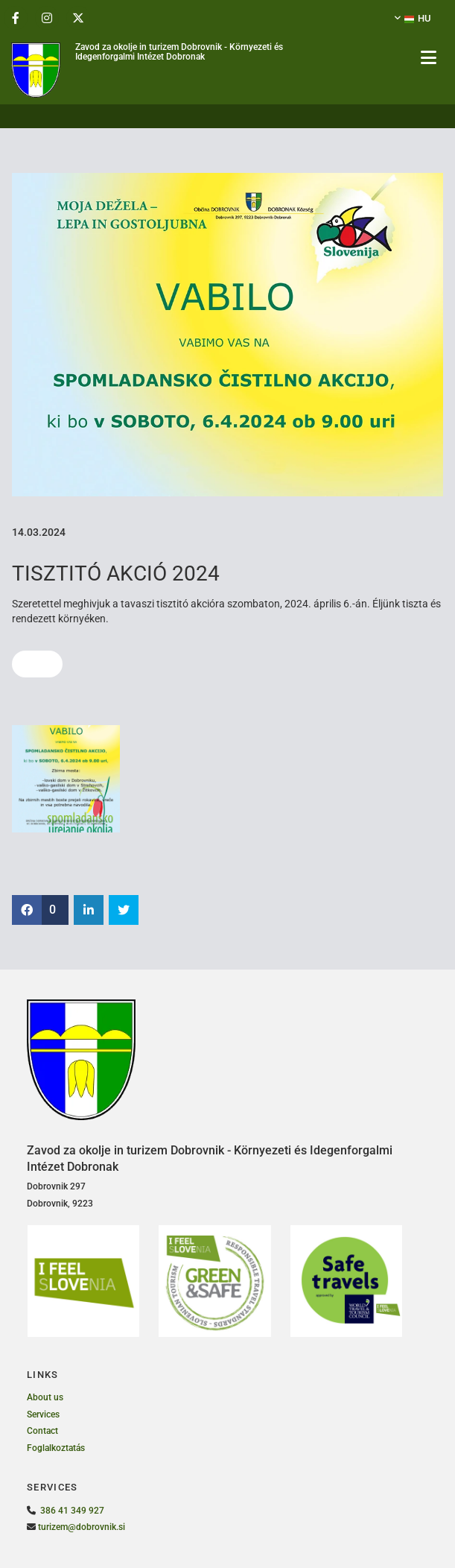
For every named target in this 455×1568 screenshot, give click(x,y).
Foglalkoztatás (56, 1448)
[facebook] (16, 18)
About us (45, 1397)
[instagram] (47, 18)
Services (43, 1414)
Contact (42, 1431)
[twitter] (78, 18)
